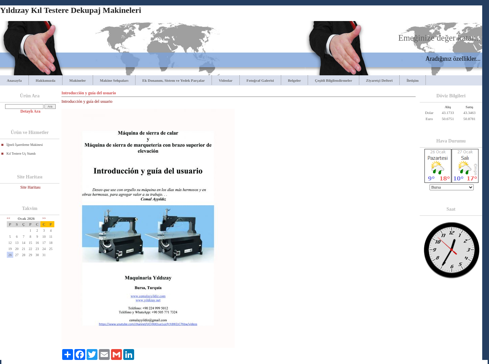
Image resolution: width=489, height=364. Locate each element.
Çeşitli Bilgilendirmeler (333, 80)
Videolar (226, 80)
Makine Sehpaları (114, 80)
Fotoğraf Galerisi (260, 80)
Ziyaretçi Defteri (379, 80)
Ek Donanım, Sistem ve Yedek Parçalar (173, 80)
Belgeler (294, 80)
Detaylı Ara (30, 111)
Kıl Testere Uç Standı (21, 153)
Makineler (77, 80)
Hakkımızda (45, 80)
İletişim (412, 80)
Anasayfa (14, 80)
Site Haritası (30, 187)
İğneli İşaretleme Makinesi (24, 145)
